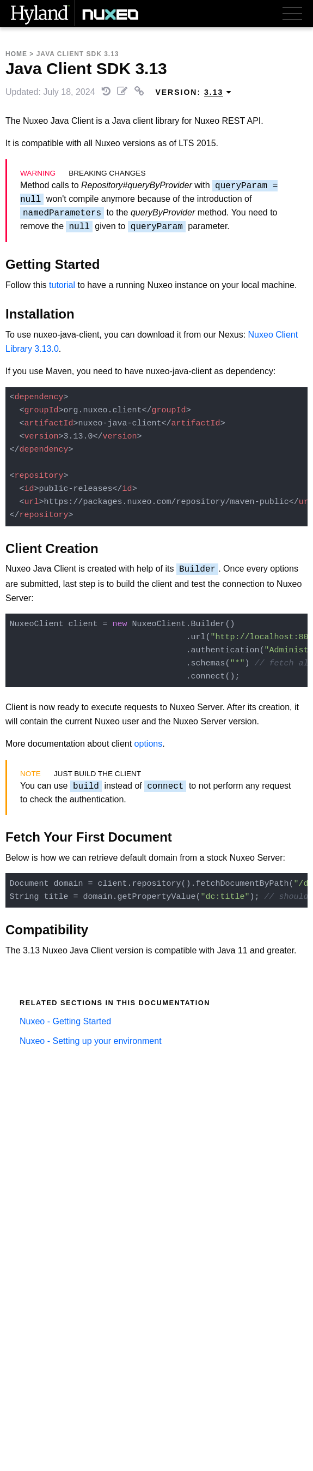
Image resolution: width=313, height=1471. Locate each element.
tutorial (62, 285)
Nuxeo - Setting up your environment (91, 1041)
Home (16, 54)
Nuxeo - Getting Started (65, 1021)
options (148, 743)
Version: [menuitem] (193, 92)
